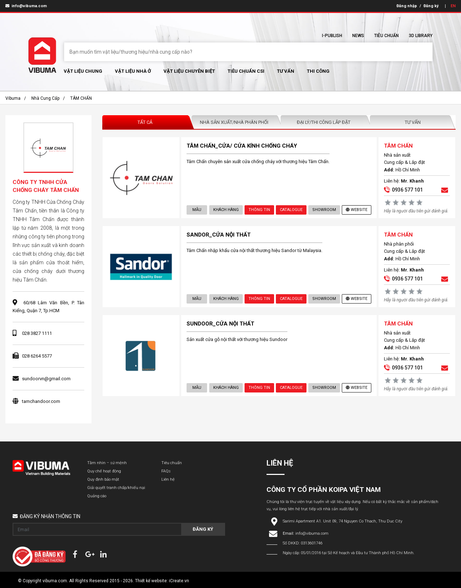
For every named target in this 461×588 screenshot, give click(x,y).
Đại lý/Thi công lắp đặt (323, 122)
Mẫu (196, 209)
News (358, 35)
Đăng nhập (407, 6)
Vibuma (13, 98)
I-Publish (332, 35)
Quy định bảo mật (103, 479)
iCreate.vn (179, 580)
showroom (324, 209)
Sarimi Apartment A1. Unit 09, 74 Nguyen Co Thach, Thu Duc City (342, 521)
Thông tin (259, 209)
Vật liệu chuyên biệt (189, 71)
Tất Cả (145, 122)
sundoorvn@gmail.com (46, 378)
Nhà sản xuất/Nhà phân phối (234, 122)
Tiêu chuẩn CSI (246, 71)
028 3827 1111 (37, 333)
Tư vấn (285, 71)
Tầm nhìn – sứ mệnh (107, 463)
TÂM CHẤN (81, 98)
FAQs (166, 471)
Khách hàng (226, 209)
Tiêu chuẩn (386, 35)
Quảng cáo (96, 496)
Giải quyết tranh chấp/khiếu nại (116, 487)
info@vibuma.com (26, 6)
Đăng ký (431, 6)
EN (453, 6)
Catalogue (291, 209)
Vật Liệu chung (83, 71)
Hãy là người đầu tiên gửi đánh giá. (416, 211)
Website (356, 209)
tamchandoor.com (41, 401)
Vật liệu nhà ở (133, 71)
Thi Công (318, 71)
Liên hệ (168, 479)
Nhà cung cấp (45, 98)
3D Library (421, 35)
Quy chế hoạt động (104, 471)
